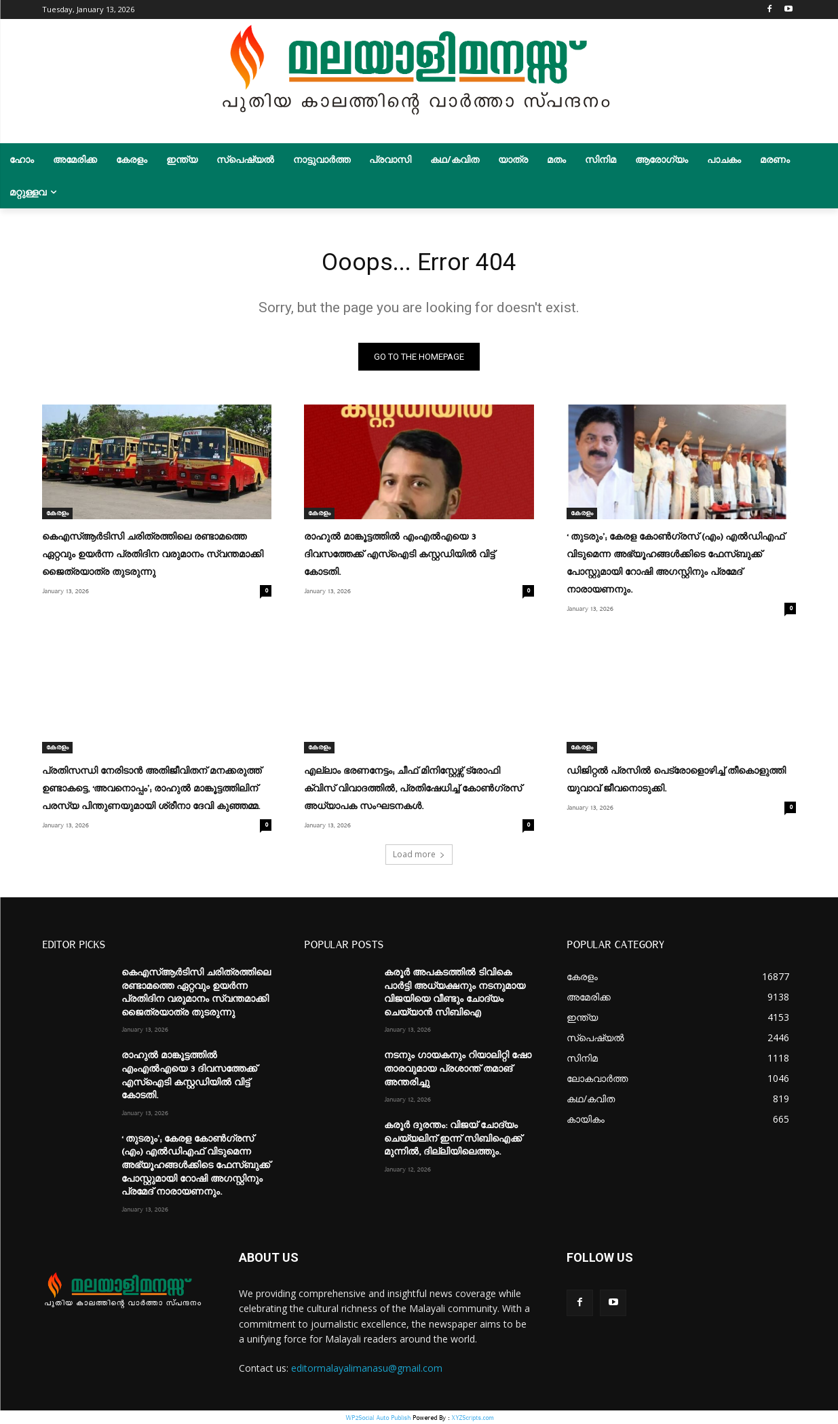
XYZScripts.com (472, 1417)
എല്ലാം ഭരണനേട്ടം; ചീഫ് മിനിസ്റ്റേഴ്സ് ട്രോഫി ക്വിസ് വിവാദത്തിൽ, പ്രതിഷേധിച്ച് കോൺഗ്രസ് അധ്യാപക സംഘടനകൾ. (413, 790)
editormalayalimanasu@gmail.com (366, 1368)
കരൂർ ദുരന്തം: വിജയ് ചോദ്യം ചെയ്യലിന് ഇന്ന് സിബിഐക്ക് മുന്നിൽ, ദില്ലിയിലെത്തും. (453, 1139)
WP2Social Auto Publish (378, 1417)
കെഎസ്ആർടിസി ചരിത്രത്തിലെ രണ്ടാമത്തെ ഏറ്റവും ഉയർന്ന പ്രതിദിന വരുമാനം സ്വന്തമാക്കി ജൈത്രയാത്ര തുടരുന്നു (152, 558)
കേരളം (57, 517)
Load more (419, 854)
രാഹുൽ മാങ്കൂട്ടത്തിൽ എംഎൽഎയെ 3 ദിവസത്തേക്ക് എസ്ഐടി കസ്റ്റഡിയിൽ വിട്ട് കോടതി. (399, 558)
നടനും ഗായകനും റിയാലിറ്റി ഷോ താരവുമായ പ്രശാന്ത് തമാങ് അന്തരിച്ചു (457, 1069)
